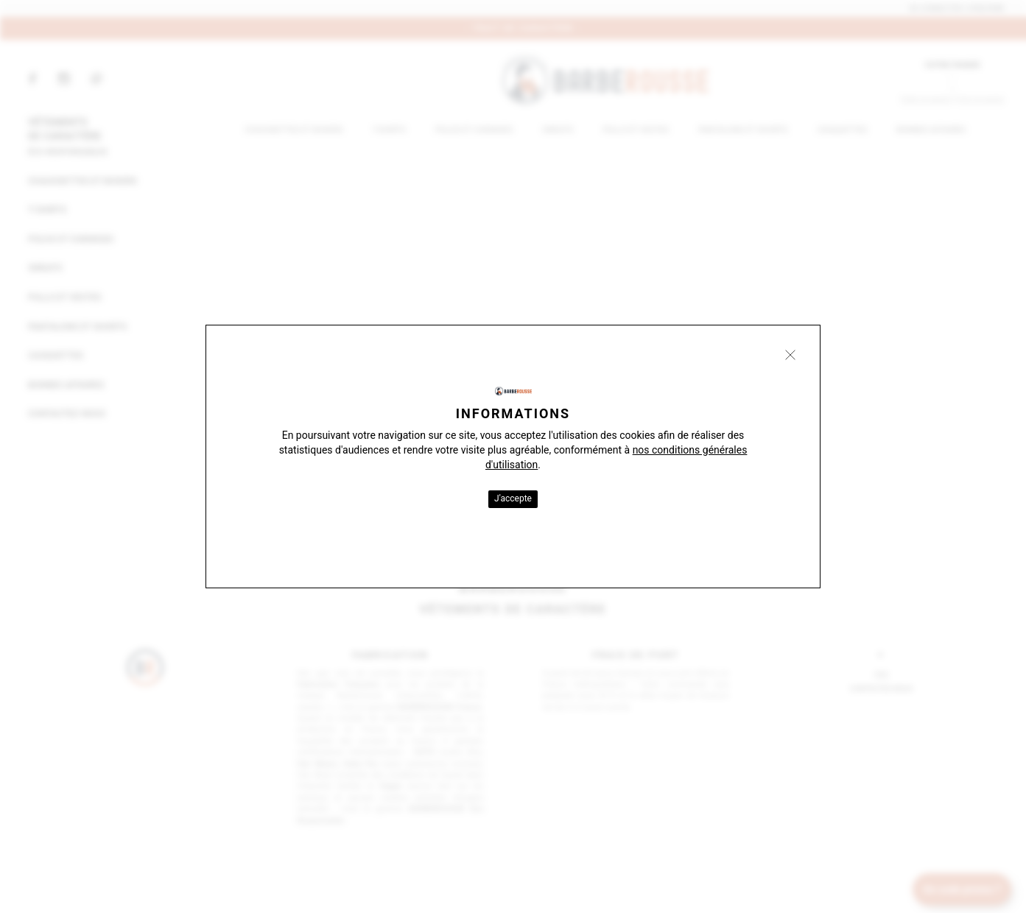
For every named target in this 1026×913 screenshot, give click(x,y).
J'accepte (513, 498)
